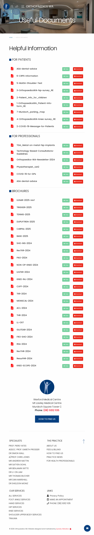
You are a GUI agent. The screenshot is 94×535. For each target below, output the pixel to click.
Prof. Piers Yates (17, 446)
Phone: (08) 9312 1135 (58, 503)
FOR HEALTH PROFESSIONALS (60, 461)
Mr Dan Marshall (18, 480)
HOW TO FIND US (55, 453)
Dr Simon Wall (16, 453)
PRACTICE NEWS (55, 457)
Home (11, 37)
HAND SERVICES (16, 503)
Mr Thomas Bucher (19, 476)
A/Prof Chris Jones (19, 457)
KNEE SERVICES (16, 511)
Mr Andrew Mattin (19, 461)
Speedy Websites (62, 529)
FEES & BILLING (54, 449)
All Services (15, 496)
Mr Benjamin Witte (19, 468)
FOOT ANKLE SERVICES (19, 499)
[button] (12, 6)
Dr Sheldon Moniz (18, 483)
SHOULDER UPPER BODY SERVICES (25, 515)
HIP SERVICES (15, 507)
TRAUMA (13, 518)
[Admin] (70, 529)
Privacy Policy (55, 496)
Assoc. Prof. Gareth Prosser (24, 449)
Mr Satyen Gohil (17, 465)
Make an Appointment (60, 499)
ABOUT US (52, 446)
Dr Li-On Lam (15, 472)
